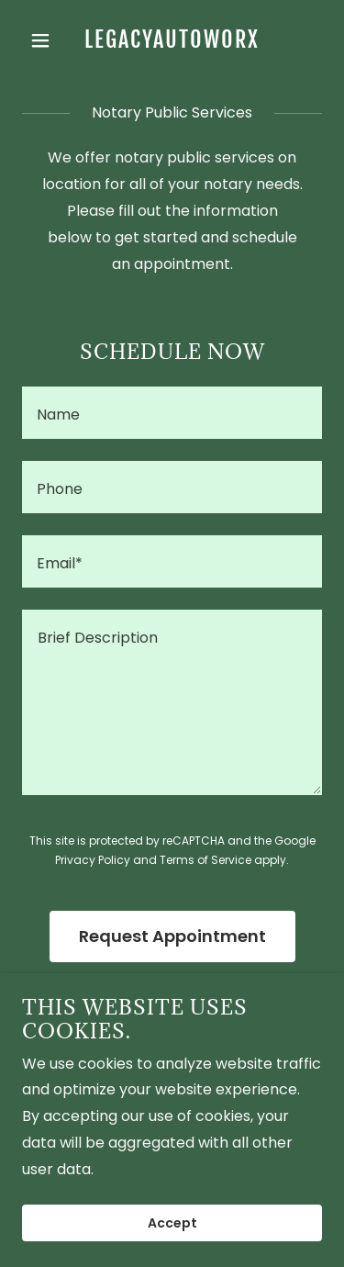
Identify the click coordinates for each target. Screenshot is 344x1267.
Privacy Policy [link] (92, 860)
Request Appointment (172, 936)
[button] (44, 40)
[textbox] (172, 413)
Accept (172, 1223)
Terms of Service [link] (205, 860)
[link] (172, 42)
